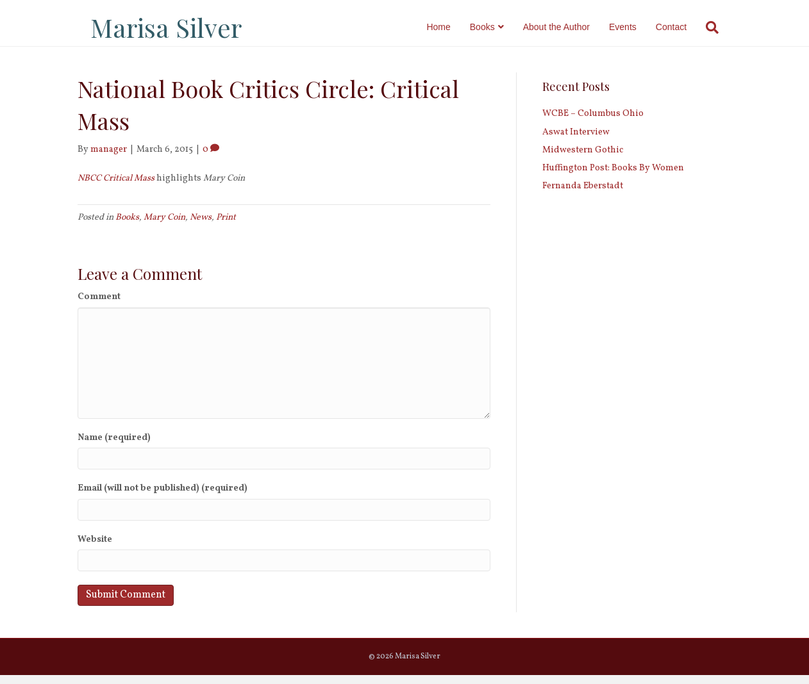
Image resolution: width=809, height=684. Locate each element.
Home (451, 27)
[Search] (720, 27)
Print (226, 226)
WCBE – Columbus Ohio (593, 123)
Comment (99, 306)
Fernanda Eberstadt (582, 195)
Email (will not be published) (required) (162, 497)
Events (635, 27)
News (201, 226)
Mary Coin (164, 226)
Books (495, 27)
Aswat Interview (576, 140)
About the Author (569, 27)
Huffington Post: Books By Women (613, 177)
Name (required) (114, 447)
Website (95, 548)
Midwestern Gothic (582, 159)
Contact (684, 27)
